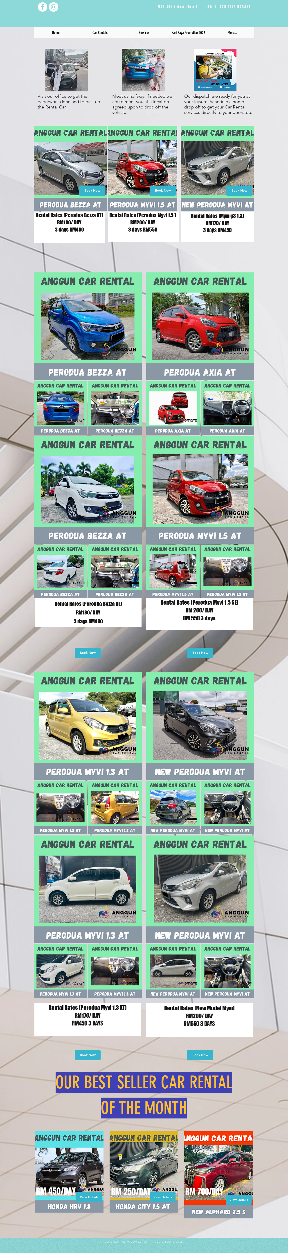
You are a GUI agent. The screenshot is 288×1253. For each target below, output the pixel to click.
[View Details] (89, 1197)
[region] (70, 168)
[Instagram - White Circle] (53, 7)
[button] (100, 32)
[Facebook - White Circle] (42, 7)
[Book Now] (92, 191)
